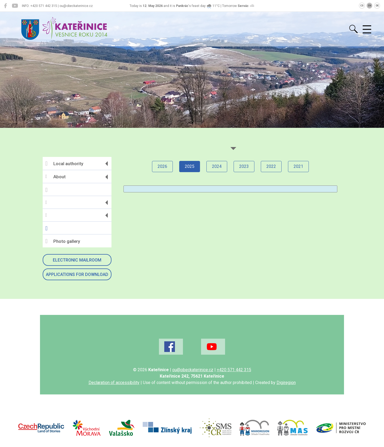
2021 (298, 166)
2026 (162, 166)
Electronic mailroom (77, 260)
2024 (217, 166)
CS (361, 5)
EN (369, 5)
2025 (189, 166)
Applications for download (77, 274)
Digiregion (286, 382)
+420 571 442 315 (234, 369)
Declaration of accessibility (114, 382)
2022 (271, 166)
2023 (244, 166)
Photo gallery (62, 241)
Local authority (64, 164)
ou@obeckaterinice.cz (192, 369)
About (55, 177)
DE (377, 5)
